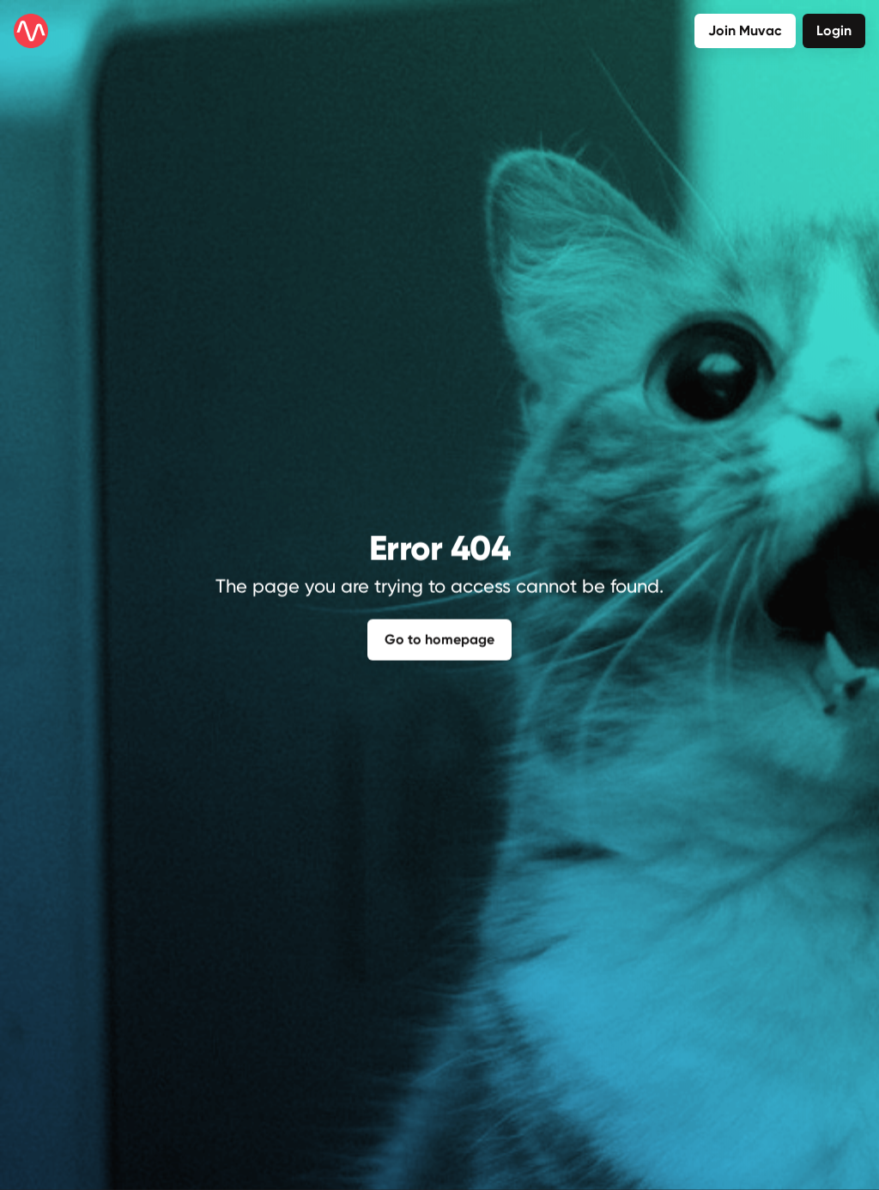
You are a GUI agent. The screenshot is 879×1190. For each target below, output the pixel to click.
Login (834, 30)
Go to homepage (439, 637)
